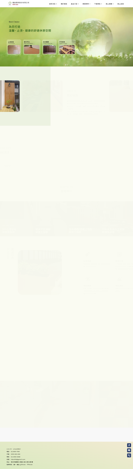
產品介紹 (74, 4)
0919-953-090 (15, 454)
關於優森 (64, 4)
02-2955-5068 (15, 457)
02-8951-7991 (15, 451)
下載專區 (97, 4)
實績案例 (86, 4)
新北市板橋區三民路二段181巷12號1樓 (22, 462)
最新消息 (52, 4)
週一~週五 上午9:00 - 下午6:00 (23, 464)
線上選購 (109, 4)
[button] (65, 64)
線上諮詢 (120, 4)
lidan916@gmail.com (18, 459)
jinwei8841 (17, 449)
